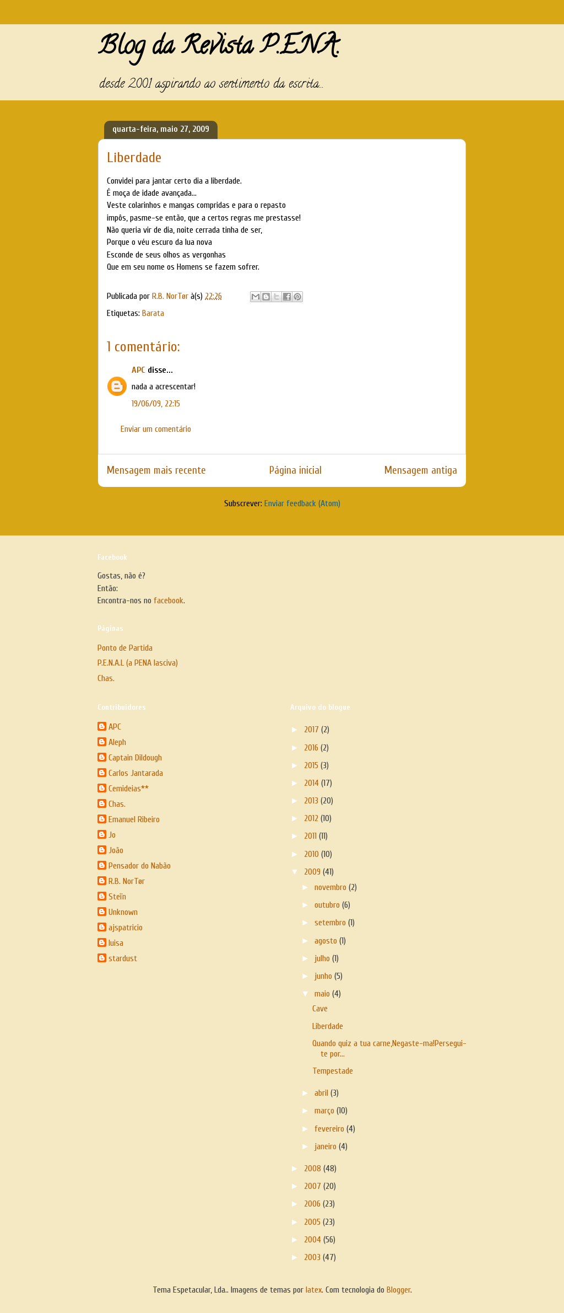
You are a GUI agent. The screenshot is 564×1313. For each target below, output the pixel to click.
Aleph (117, 742)
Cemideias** (129, 789)
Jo (112, 835)
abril (322, 1093)
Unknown (123, 912)
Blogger (398, 1290)
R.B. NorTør (127, 881)
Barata (153, 313)
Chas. (106, 678)
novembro (331, 887)
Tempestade (332, 1071)
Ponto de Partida (125, 648)
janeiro (326, 1146)
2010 (312, 854)
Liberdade (327, 1026)
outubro (328, 905)
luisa (116, 943)
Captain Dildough (135, 758)
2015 (312, 765)
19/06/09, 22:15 (156, 404)
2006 (313, 1204)
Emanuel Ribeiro (134, 819)
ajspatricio (126, 928)
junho (324, 976)
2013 (312, 801)
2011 (311, 836)
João (116, 850)
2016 (312, 748)
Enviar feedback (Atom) (302, 503)
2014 (312, 783)
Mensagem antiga (420, 470)
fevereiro (330, 1129)
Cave (320, 1009)
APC (138, 370)
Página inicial (295, 470)
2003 (313, 1257)
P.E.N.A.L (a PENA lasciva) (137, 663)
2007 (313, 1186)
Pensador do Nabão (140, 866)
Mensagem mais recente (156, 470)
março (325, 1111)
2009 (313, 872)
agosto (326, 941)
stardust (123, 958)
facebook (168, 600)
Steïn (117, 897)
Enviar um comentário (156, 429)
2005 (313, 1222)
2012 (312, 818)
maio (323, 994)
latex (314, 1290)
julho (323, 958)
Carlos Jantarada (136, 773)
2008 (313, 1168)
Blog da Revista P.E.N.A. (219, 48)
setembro (331, 923)
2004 (313, 1240)
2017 (312, 730)
